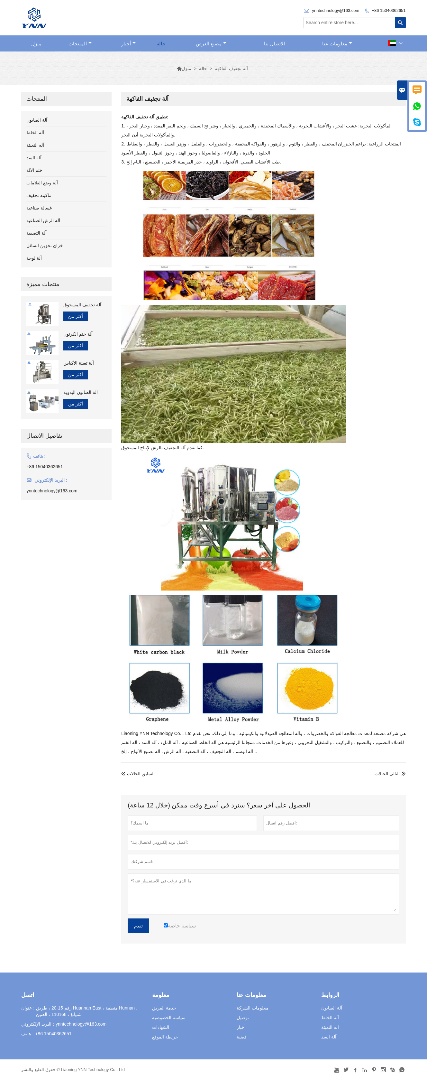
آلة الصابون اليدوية (80, 392)
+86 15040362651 (388, 10)
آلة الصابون (36, 120)
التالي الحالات (387, 773)
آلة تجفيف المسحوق (82, 304)
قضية (242, 1036)
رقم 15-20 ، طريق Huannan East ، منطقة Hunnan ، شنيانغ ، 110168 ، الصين (87, 1011)
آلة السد (33, 157)
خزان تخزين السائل (44, 245)
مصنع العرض (211, 43)
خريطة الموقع (165, 1036)
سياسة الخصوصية (169, 1017)
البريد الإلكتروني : (37, 1024)
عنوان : (27, 1007)
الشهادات (160, 1027)
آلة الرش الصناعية (43, 220)
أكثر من (75, 316)
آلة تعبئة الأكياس (78, 363)
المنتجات (80, 43)
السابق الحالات (138, 773)
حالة (161, 43)
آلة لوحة (34, 258)
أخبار (128, 43)
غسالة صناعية (39, 207)
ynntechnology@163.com (335, 10)
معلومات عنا (337, 43)
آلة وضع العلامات (42, 182)
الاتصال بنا (274, 43)
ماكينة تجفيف (38, 195)
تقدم (138, 925)
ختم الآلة (34, 170)
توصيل (243, 1017)
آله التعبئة (35, 145)
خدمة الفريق (164, 1007)
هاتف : (27, 1033)
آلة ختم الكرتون (78, 334)
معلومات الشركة (252, 1007)
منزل (36, 43)
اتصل (27, 995)
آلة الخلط (35, 132)
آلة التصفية (36, 233)
